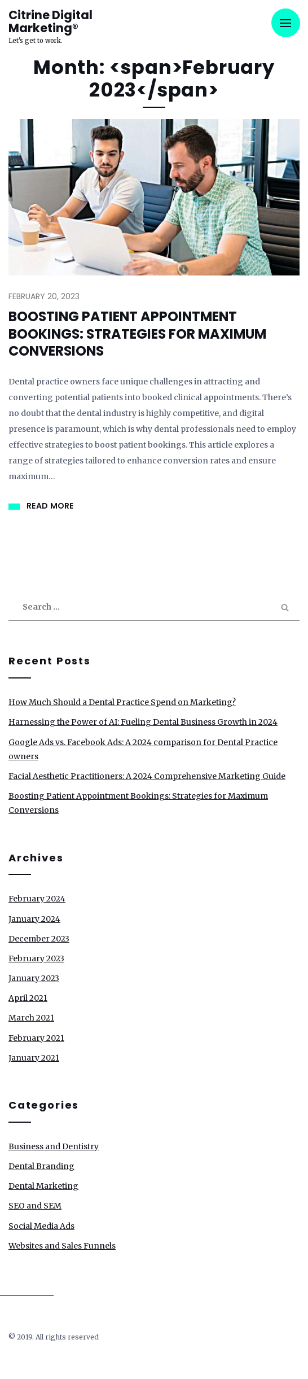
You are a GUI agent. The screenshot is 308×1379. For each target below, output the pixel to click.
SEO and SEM (34, 1206)
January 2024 (34, 919)
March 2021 (31, 1018)
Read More (50, 505)
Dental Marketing (43, 1186)
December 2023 (38, 939)
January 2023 (33, 978)
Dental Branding (41, 1166)
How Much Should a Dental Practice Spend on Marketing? (122, 702)
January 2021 (33, 1058)
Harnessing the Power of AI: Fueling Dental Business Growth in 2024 (143, 722)
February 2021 (36, 1038)
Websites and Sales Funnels (62, 1246)
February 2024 (36, 899)
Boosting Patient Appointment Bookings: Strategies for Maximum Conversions (137, 334)
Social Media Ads (41, 1226)
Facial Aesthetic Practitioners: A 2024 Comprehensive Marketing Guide (146, 776)
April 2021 (27, 998)
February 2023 (36, 958)
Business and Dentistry (53, 1146)
